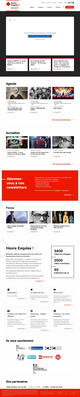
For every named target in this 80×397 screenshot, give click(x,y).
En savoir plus (34, 69)
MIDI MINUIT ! (58, 108)
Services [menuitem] (49, 7)
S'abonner (68, 195)
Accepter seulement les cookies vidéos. (40, 36)
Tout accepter (73, 392)
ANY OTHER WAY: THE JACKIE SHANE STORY (14, 109)
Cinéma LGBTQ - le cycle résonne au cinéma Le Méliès (16, 153)
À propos (43, 2)
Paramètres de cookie (46, 392)
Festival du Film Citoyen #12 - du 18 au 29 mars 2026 (39, 153)
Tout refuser (59, 392)
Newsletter (60, 2)
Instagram (71, 3)
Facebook (69, 3)
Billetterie (70, 7)
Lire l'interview (57, 69)
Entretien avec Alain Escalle (62, 152)
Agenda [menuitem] (32, 7)
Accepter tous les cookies (40, 39)
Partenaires (54, 2)
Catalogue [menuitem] (40, 7)
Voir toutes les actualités (62, 164)
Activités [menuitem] (58, 7)
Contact (65, 2)
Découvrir (9, 69)
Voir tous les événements (61, 120)
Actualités (48, 2)
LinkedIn (73, 3)
